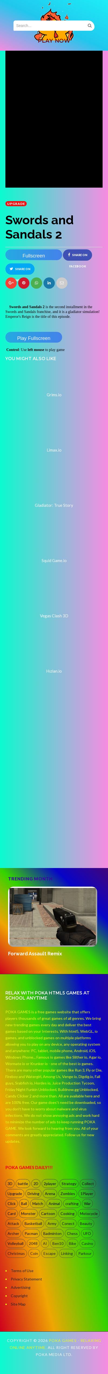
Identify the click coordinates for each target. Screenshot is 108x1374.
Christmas (16, 1253)
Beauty (86, 1223)
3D (10, 1183)
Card (12, 1213)
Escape (49, 1253)
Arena (50, 1193)
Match (37, 1203)
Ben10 (57, 1243)
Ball (24, 1203)
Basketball (33, 1223)
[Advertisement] (50, 807)
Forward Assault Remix (35, 953)
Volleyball (15, 1243)
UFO (87, 1233)
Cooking (67, 1213)
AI (45, 1243)
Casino (87, 1243)
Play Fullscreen (33, 338)
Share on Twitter (20, 271)
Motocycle (89, 1213)
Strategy (69, 1183)
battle (23, 1183)
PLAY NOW (54, 40)
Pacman (31, 1233)
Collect (88, 1183)
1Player (86, 1193)
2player (50, 1183)
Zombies (67, 1193)
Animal (54, 1203)
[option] (54, 922)
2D (35, 1183)
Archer (13, 1233)
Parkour (85, 1253)
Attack (13, 1223)
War (87, 1203)
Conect (68, 1223)
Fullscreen (33, 256)
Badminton (52, 1233)
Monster (28, 1213)
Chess (72, 1233)
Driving (33, 1193)
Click (12, 1203)
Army (52, 1223)
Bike (72, 1243)
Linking (67, 1253)
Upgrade (16, 204)
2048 (33, 1243)
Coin (34, 1253)
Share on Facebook (77, 257)
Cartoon (48, 1213)
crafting (72, 1203)
